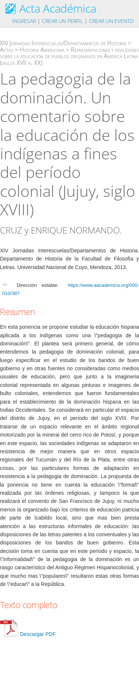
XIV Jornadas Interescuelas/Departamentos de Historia (63, 43)
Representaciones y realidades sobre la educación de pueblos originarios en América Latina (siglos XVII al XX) (69, 56)
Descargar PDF (28, 634)
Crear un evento (111, 20)
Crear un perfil (62, 20)
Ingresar (24, 20)
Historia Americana (42, 50)
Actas (6, 50)
